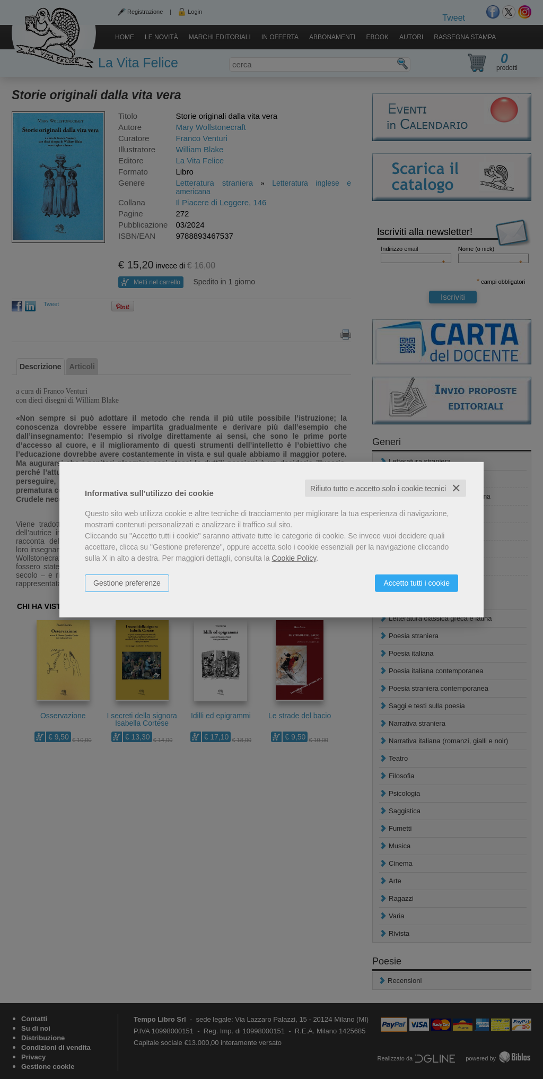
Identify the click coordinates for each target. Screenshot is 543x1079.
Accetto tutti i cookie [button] (416, 582)
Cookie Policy (294, 557)
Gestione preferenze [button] (127, 582)
